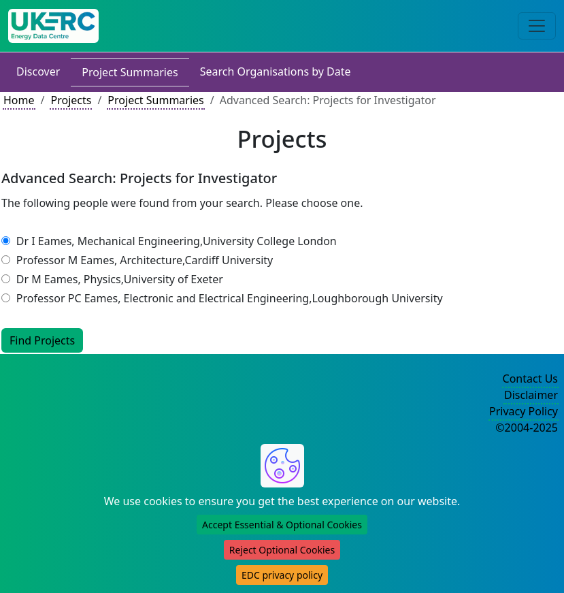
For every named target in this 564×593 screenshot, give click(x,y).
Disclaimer (531, 394)
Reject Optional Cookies (282, 549)
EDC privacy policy (282, 574)
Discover (38, 71)
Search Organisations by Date (275, 71)
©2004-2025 (526, 427)
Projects (70, 100)
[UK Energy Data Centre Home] (53, 25)
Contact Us (530, 378)
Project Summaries (130, 72)
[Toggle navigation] (537, 25)
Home (19, 100)
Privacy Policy (523, 411)
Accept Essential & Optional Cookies (282, 524)
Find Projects (42, 340)
